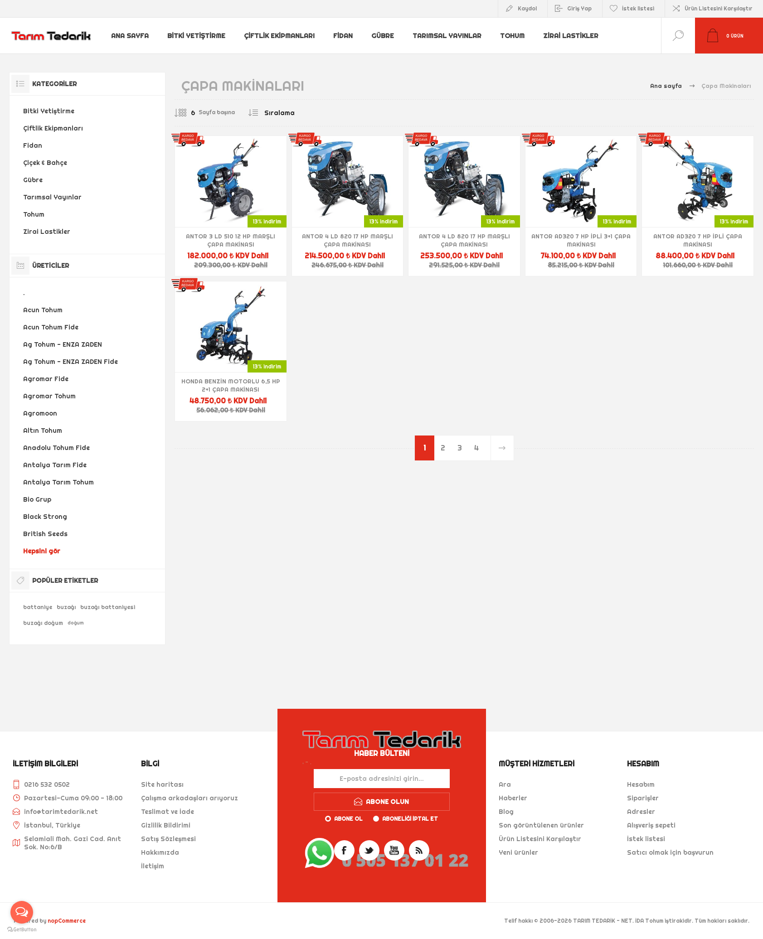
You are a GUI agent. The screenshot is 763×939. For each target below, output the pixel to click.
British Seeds (45, 534)
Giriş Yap (579, 8)
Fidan (343, 36)
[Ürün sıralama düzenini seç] (297, 113)
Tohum (513, 36)
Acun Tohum (43, 310)
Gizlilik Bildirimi (165, 825)
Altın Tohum (42, 430)
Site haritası (162, 784)
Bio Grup (37, 499)
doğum (76, 623)
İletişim (152, 866)
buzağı (66, 607)
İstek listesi (646, 839)
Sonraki (502, 448)
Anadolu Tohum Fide (56, 448)
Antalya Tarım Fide (55, 465)
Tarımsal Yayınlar (447, 36)
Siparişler (643, 798)
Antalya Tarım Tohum (58, 482)
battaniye (37, 607)
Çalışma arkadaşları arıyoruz (189, 798)
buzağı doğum (43, 623)
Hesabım (641, 784)
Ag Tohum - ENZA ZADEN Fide (70, 362)
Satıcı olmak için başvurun (670, 852)
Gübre (383, 36)
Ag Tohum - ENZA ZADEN (62, 344)
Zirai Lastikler (572, 36)
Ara (505, 784)
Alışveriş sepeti (651, 825)
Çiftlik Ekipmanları (279, 36)
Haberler (513, 798)
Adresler (641, 812)
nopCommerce (67, 920)
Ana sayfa (130, 36)
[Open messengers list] (21, 912)
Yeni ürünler (518, 852)
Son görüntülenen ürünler (541, 825)
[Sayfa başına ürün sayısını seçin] (186, 113)
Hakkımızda (160, 852)
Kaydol (527, 8)
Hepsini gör (41, 551)
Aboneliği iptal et (410, 818)
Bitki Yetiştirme (197, 36)
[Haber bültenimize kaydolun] (382, 778)
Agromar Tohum (49, 396)
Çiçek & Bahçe (45, 163)
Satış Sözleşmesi (168, 839)
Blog (506, 812)
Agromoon (40, 413)
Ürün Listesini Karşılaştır (719, 8)
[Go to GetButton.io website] (21, 930)
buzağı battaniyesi (107, 607)
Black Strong (45, 517)
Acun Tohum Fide (50, 327)
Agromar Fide (45, 379)
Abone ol (348, 818)
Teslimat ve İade (167, 812)
